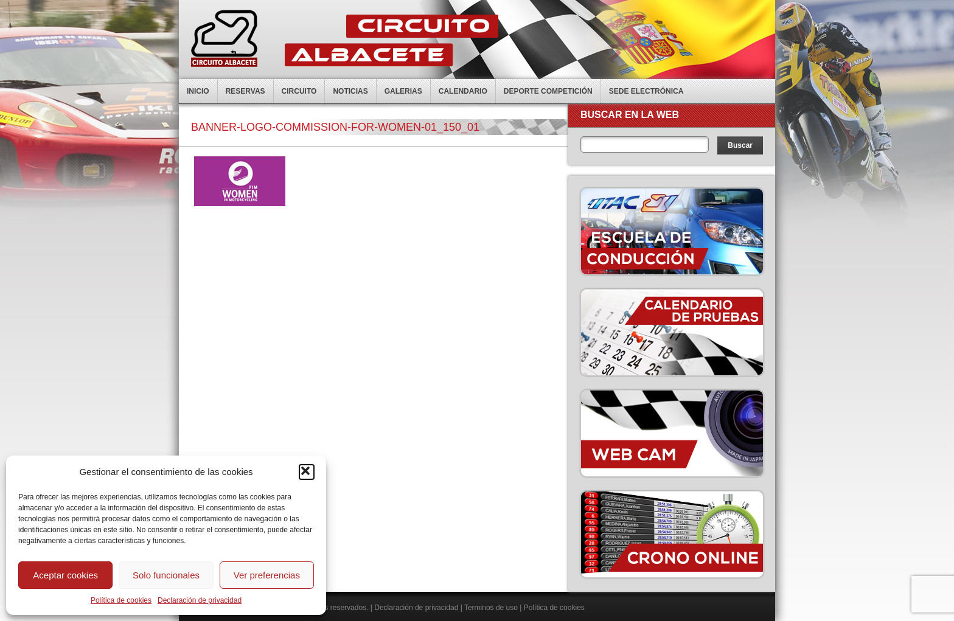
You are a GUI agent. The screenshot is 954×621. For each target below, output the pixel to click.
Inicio (198, 91)
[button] (306, 472)
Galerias (403, 91)
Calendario (463, 91)
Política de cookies (121, 600)
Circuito (299, 91)
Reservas (245, 91)
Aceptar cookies (65, 575)
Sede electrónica (646, 91)
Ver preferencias (267, 575)
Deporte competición (548, 91)
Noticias (350, 91)
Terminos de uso (491, 607)
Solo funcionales (166, 575)
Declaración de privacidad (200, 600)
